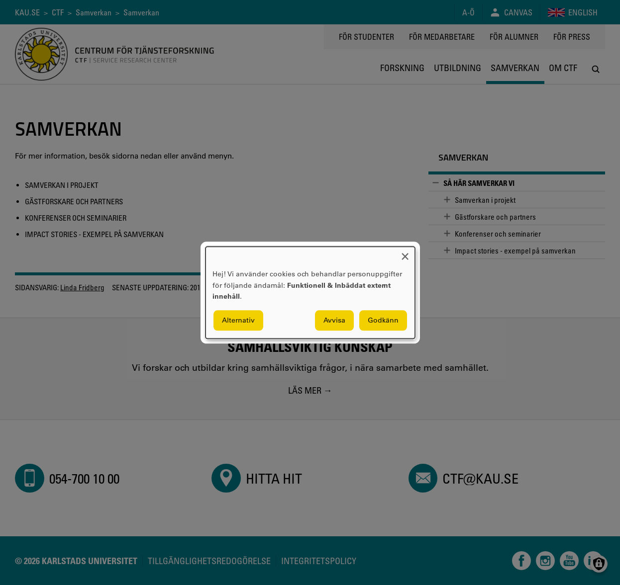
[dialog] (310, 292)
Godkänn (383, 320)
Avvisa (334, 320)
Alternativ (238, 320)
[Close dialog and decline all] (405, 253)
